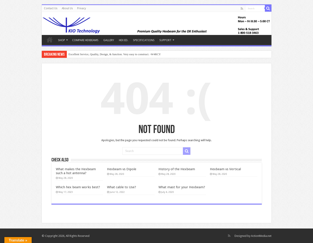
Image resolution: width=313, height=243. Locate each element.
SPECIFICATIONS (144, 40)
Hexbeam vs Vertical (225, 169)
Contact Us (50, 8)
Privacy (81, 8)
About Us (67, 8)
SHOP (61, 40)
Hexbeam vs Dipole (121, 169)
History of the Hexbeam (176, 169)
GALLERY (108, 40)
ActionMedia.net (261, 236)
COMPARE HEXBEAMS (85, 40)
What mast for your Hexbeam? (181, 187)
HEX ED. (123, 40)
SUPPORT (165, 40)
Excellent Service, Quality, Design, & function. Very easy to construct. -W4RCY (115, 54)
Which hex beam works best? (78, 187)
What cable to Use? (121, 187)
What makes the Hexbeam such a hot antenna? (76, 171)
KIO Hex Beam (49, 39)
